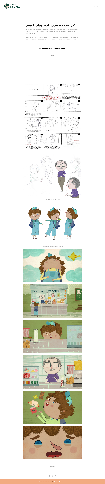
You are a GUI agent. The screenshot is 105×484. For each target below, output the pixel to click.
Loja (92, 6)
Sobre (74, 6)
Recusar (61, 481)
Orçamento (86, 6)
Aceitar (56, 481)
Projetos (69, 6)
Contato (80, 6)
